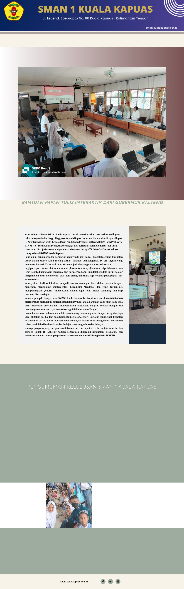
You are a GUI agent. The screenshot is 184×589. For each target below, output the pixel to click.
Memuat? (65, 426)
